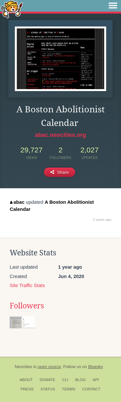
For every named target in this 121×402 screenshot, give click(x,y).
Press (27, 389)
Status (48, 389)
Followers (27, 306)
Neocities (23, 366)
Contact (91, 389)
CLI (65, 379)
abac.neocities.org (60, 135)
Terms (68, 389)
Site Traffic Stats (27, 285)
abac (17, 202)
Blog (80, 379)
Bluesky (95, 366)
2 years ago (102, 220)
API (96, 379)
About (26, 379)
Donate (47, 379)
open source (49, 366)
